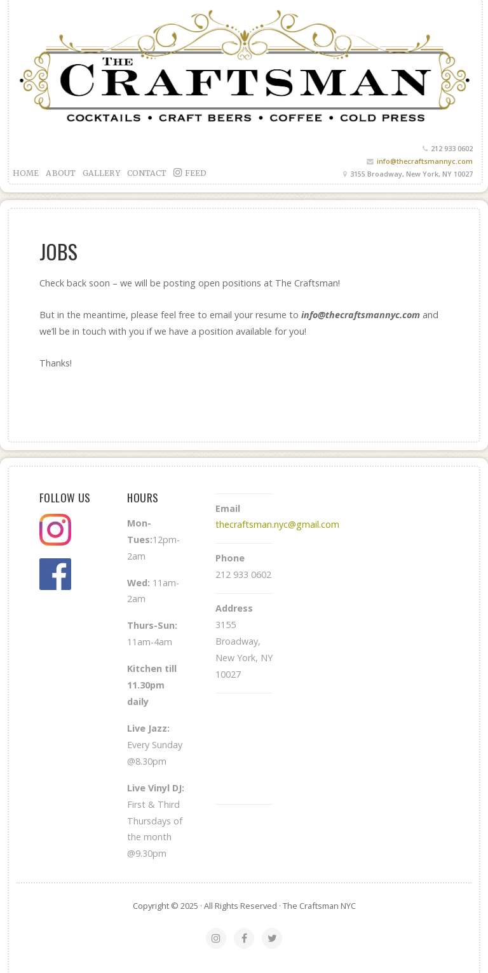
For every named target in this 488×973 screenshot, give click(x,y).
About (61, 173)
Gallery (101, 173)
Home (26, 173)
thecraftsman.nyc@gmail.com (277, 524)
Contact (147, 173)
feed (190, 172)
